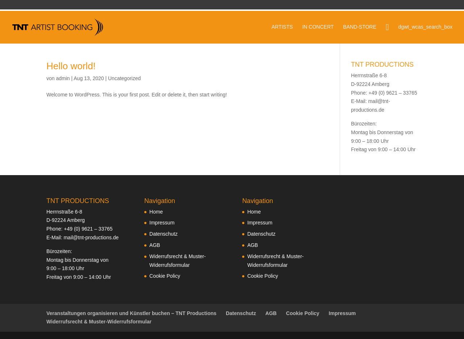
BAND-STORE (359, 27)
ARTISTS (282, 27)
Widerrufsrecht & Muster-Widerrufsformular (99, 321)
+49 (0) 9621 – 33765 (88, 229)
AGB (154, 245)
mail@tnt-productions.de (91, 237)
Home (156, 212)
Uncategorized (124, 78)
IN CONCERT (318, 27)
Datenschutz (163, 234)
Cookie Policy (164, 276)
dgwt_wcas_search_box (425, 27)
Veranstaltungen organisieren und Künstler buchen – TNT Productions (131, 313)
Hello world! (71, 66)
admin (63, 78)
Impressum (161, 223)
